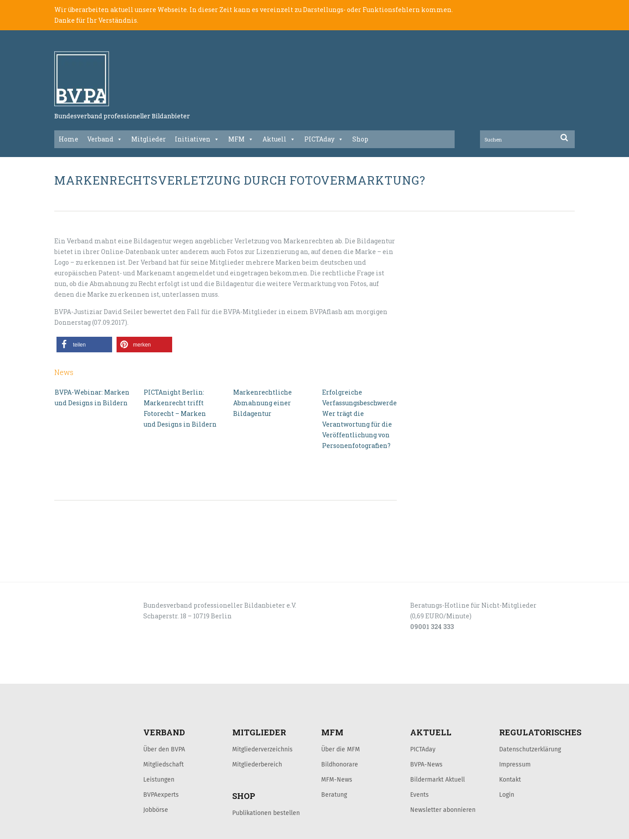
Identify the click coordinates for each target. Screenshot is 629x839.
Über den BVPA (164, 749)
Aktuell (278, 139)
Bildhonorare (339, 764)
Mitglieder (148, 139)
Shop (360, 139)
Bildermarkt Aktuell (437, 779)
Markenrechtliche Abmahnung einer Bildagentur (262, 403)
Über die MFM (340, 749)
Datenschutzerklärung (530, 749)
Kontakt (510, 779)
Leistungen (158, 779)
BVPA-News (426, 764)
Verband (104, 139)
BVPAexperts (161, 794)
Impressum (515, 764)
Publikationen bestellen (266, 812)
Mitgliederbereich (257, 764)
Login (506, 794)
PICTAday (323, 139)
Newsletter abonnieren (443, 809)
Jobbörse (155, 809)
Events (419, 794)
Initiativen (197, 139)
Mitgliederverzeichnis (262, 749)
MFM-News (336, 779)
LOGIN (88, 674)
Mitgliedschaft (163, 764)
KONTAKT (117, 674)
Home (68, 139)
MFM (241, 139)
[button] (84, 344)
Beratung (334, 794)
